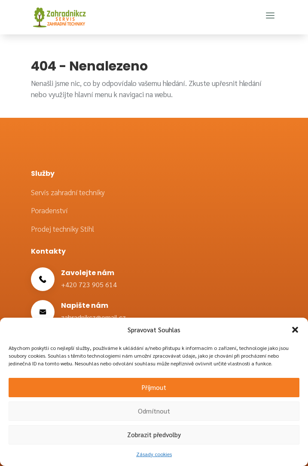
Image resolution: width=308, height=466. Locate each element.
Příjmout (154, 387)
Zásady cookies (154, 454)
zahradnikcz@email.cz (93, 317)
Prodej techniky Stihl (62, 228)
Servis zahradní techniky (68, 192)
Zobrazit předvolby (154, 434)
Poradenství (49, 210)
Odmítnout (154, 411)
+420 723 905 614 (89, 284)
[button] (295, 329)
